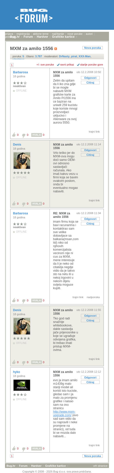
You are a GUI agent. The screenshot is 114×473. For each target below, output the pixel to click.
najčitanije (58, 33)
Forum (23, 465)
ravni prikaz (67, 64)
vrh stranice (100, 465)
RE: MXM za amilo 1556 (61, 215)
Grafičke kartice (55, 465)
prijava (9, 33)
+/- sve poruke (45, 64)
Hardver (36, 465)
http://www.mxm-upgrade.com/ (64, 413)
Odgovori (90, 77)
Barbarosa (21, 72)
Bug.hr (11, 465)
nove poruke (75, 33)
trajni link (94, 131)
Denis (17, 144)
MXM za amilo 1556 (63, 74)
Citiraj (90, 82)
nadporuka (93, 297)
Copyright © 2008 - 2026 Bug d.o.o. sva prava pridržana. (57, 471)
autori (89, 33)
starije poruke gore (91, 64)
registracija (23, 33)
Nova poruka (92, 47)
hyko (17, 372)
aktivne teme (41, 33)
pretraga (10, 36)
